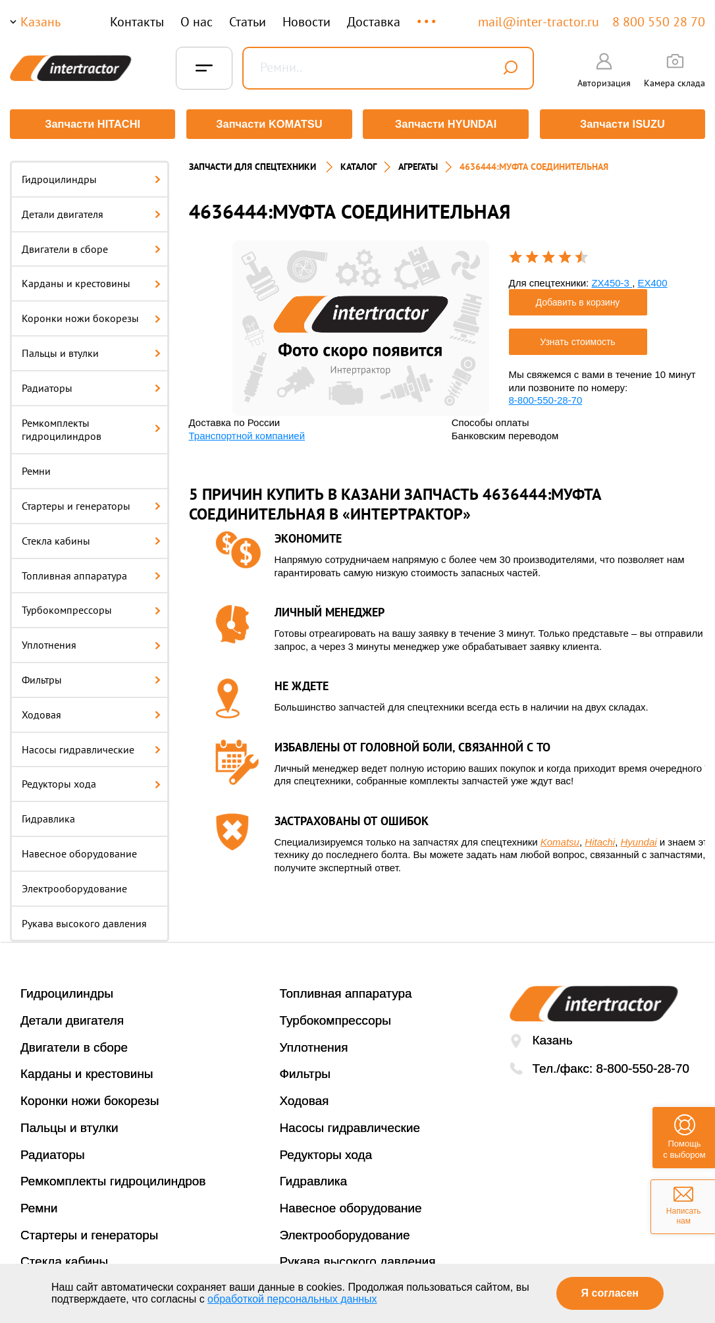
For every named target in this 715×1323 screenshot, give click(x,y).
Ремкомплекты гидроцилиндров (91, 427)
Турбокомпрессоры (91, 607)
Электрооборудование (74, 886)
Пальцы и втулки (91, 351)
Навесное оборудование (79, 851)
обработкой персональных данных (292, 1299)
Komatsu (560, 840)
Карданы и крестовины (91, 281)
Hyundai (639, 840)
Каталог (358, 165)
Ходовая (91, 712)
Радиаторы (91, 385)
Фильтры (91, 677)
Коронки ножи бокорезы (91, 316)
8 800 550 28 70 (658, 21)
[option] (360, 326)
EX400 (652, 280)
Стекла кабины (91, 538)
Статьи (247, 21)
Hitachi (600, 840)
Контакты (137, 21)
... (427, 15)
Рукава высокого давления (84, 921)
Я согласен (610, 1293)
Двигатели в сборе (91, 247)
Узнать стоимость (577, 340)
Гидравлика (48, 816)
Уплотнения (91, 642)
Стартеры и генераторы (91, 503)
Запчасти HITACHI (91, 124)
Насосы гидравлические (91, 747)
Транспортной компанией (247, 433)
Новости (306, 21)
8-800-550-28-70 (546, 398)
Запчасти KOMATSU (269, 124)
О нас (196, 21)
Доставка (373, 21)
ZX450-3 (611, 280)
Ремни (36, 468)
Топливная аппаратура (91, 573)
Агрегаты (418, 165)
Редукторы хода (91, 781)
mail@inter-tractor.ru (538, 21)
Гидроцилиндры (91, 177)
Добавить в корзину (578, 300)
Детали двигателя (91, 212)
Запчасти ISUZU (623, 124)
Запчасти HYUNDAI (445, 124)
